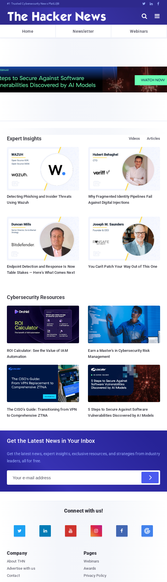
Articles (153, 138)
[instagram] (96, 531)
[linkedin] (45, 531)
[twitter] (19, 531)
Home (27, 31)
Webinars (139, 31)
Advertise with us (21, 568)
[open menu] (157, 16)
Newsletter (83, 31)
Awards (90, 568)
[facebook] (122, 531)
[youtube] (70, 531)
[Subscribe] (150, 477)
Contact (13, 575)
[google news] (147, 531)
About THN (16, 561)
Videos (134, 138)
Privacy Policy (95, 575)
